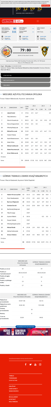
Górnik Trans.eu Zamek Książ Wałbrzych (25, 176)
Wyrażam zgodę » (46, 5)
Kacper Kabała (11, 220)
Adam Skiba (10, 142)
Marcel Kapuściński (13, 124)
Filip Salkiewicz (11, 116)
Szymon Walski (11, 216)
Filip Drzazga (11, 213)
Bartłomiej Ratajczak (13, 209)
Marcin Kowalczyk (12, 120)
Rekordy (6, 85)
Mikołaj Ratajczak (12, 127)
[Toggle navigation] (37, 21)
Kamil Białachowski (13, 138)
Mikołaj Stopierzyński (13, 224)
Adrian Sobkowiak (12, 231)
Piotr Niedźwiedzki (13, 198)
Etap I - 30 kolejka (6, 66)
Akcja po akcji (8, 80)
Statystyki (7, 75)
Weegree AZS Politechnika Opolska (22, 94)
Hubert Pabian (11, 135)
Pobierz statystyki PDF (25, 326)
